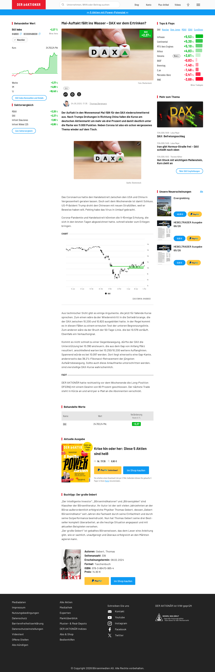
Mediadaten (19, 602)
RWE (159, 79)
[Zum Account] (148, 4)
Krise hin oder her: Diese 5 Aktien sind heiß (120, 451)
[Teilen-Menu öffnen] (65, 94)
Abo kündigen (20, 644)
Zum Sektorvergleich (24, 130)
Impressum (18, 607)
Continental (162, 41)
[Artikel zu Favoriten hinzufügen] (79, 94)
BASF (159, 60)
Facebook (117, 629)
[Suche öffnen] (63, 4)
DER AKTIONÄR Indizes (73, 628)
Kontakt (116, 611)
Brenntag (161, 65)
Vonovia (160, 55)
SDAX (190, 29)
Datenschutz (19, 618)
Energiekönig (181, 198)
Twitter (116, 635)
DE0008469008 (32, 33)
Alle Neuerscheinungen (198, 191)
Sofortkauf (108, 470)
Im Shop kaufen (136, 470)
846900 (17, 33)
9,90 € (179, 238)
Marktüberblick (68, 618)
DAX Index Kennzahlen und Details (29, 97)
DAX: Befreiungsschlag (171, 136)
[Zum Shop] (137, 4)
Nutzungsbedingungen (25, 612)
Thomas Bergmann (98, 103)
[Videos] (178, 4)
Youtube (116, 617)
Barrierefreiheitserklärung (27, 623)
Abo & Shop (66, 634)
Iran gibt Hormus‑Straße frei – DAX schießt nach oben (178, 148)
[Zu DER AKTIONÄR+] (163, 4)
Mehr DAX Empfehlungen (189, 171)
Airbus (160, 51)
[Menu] (197, 4)
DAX (66, 88)
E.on (159, 70)
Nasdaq (165, 29)
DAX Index (17, 29)
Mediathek (66, 607)
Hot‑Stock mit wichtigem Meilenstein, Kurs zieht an (180, 161)
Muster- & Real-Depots (73, 623)
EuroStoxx (198, 29)
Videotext (18, 634)
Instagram (117, 623)
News (176, 56)
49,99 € (180, 214)
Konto (107, 481)
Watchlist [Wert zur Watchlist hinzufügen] (21, 39)
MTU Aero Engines (165, 46)
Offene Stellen (20, 639)
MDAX (184, 29)
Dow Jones (175, 29)
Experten (65, 612)
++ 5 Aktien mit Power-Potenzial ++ (107, 12)
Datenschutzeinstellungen (27, 628)
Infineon (161, 37)
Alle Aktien (66, 602)
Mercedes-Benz (164, 74)
